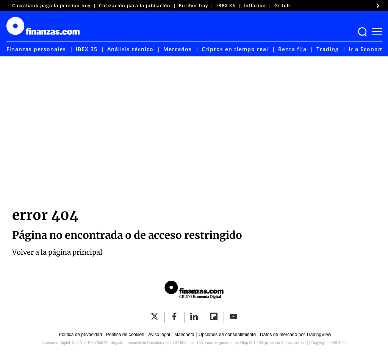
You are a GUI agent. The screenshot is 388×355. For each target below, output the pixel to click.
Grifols (282, 5)
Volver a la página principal (57, 252)
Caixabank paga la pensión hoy (51, 5)
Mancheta (184, 334)
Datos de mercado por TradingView (295, 334)
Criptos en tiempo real (235, 49)
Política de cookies (125, 334)
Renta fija (292, 49)
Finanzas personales (36, 49)
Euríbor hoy (193, 5)
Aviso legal (159, 334)
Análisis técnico (130, 49)
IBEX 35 (225, 5)
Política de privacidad (80, 334)
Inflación (255, 5)
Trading (327, 49)
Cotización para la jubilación (135, 5)
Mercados (177, 49)
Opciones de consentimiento (227, 334)
